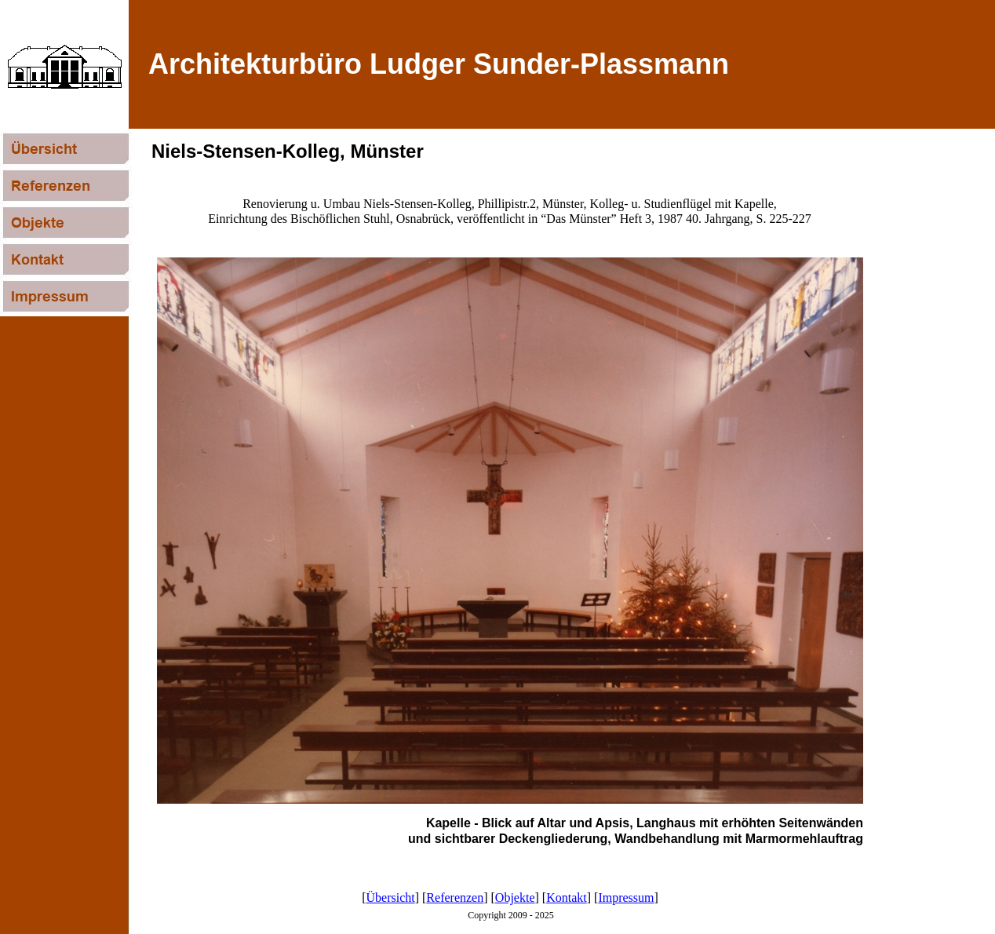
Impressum (626, 897)
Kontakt (566, 897)
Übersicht (390, 897)
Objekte (515, 897)
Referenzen (454, 897)
